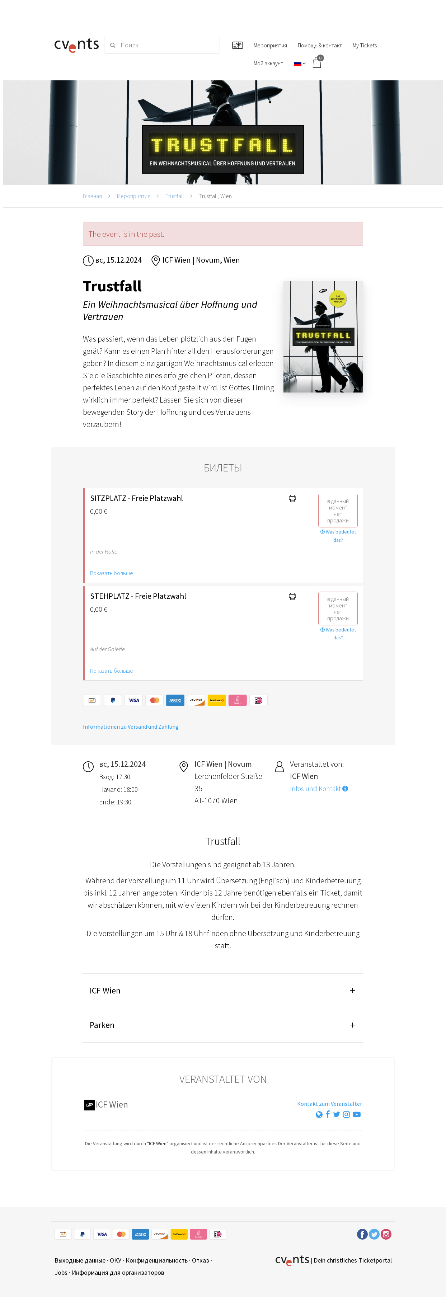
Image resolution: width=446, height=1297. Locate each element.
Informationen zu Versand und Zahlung (131, 726)
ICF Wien (105, 990)
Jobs (61, 1272)
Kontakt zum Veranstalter (329, 1103)
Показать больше (111, 573)
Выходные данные (80, 1260)
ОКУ (115, 1260)
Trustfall (174, 195)
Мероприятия (133, 195)
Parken (102, 1024)
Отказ (200, 1260)
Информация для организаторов (118, 1272)
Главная (92, 195)
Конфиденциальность (157, 1260)
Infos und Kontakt (319, 788)
